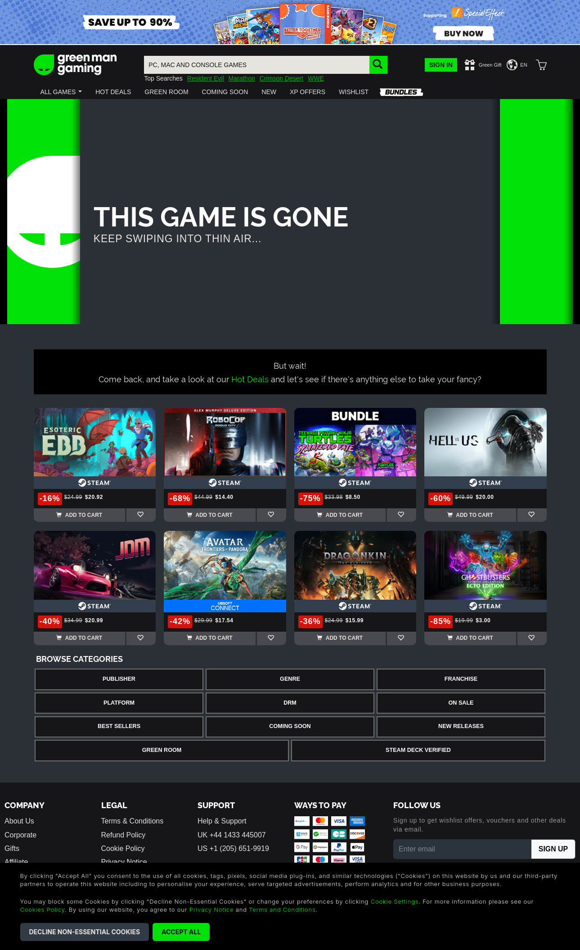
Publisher (119, 679)
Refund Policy (123, 835)
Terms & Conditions (132, 821)
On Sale (461, 703)
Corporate (20, 835)
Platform (119, 703)
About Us (19, 821)
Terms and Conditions (282, 909)
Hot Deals (250, 378)
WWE (316, 78)
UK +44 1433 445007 (232, 835)
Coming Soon (289, 726)
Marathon (242, 78)
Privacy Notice (211, 909)
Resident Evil (205, 78)
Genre (290, 679)
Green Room (161, 750)
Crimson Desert (281, 78)
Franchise (461, 679)
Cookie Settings (395, 901)
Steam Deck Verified (418, 750)
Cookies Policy (42, 909)
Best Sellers (119, 726)
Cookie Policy (123, 848)
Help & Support (222, 821)
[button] (61, 92)
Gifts (11, 848)
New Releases (461, 726)
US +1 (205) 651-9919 (233, 848)
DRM (290, 703)
